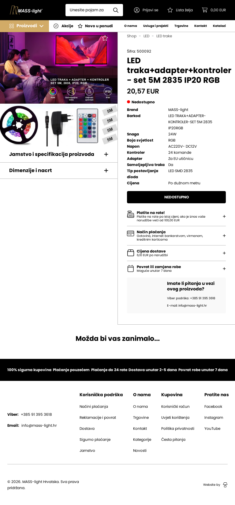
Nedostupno (176, 197)
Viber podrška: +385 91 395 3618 (191, 298)
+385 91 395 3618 (29, 414)
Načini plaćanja (94, 406)
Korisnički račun (175, 406)
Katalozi (219, 26)
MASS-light (178, 110)
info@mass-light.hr (32, 425)
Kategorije (142, 439)
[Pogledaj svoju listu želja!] (180, 10)
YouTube (212, 428)
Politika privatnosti (177, 428)
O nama (130, 26)
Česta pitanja (173, 439)
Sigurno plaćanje (95, 439)
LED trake (164, 36)
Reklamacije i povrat (98, 417)
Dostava (87, 428)
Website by (215, 484)
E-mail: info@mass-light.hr (187, 305)
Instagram (213, 417)
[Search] (87, 10)
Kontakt (200, 26)
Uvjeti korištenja (175, 417)
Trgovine (181, 26)
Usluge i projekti (155, 26)
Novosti (140, 450)
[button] (146, 10)
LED (146, 36)
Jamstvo (87, 450)
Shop (131, 36)
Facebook (213, 406)
